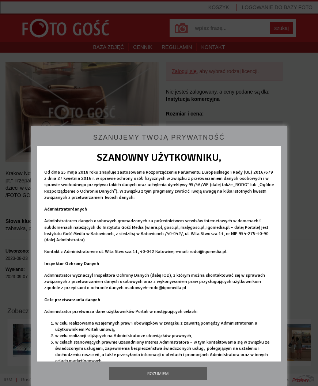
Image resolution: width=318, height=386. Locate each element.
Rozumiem (158, 373)
